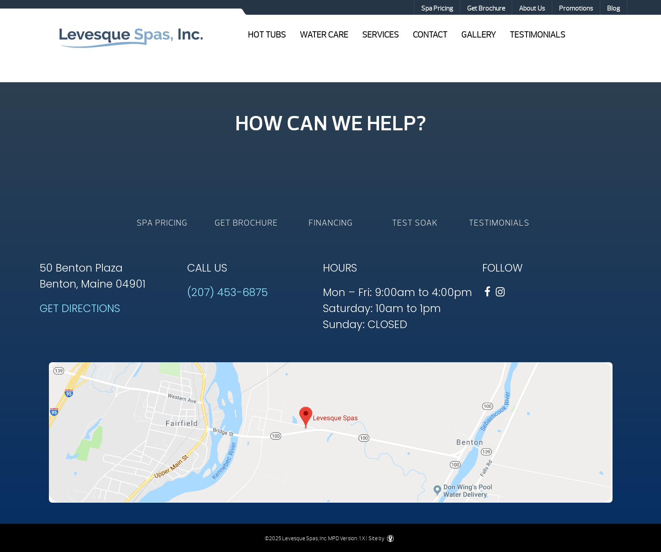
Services (380, 35)
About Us (532, 8)
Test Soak (415, 223)
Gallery (478, 35)
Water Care (324, 35)
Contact (430, 35)
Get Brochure (486, 8)
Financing (331, 223)
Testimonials (537, 35)
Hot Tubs (267, 35)
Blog (613, 8)
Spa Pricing (437, 8)
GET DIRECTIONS (80, 308)
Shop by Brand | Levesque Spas (131, 37)
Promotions (576, 8)
